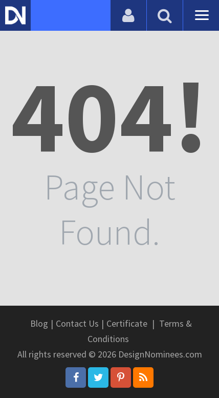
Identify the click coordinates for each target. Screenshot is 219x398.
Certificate (126, 323)
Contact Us (77, 323)
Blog (39, 323)
